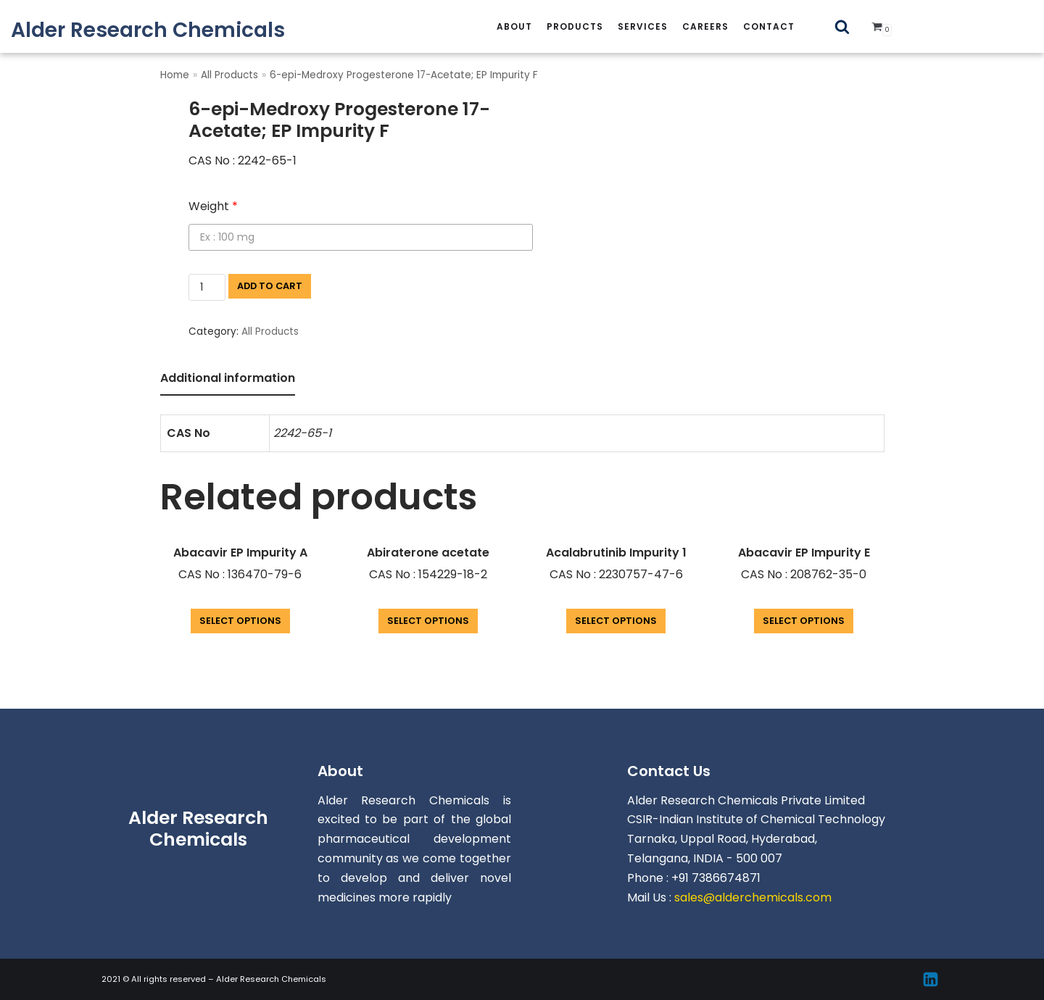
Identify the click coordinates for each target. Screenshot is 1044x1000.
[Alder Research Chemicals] (148, 30)
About (514, 26)
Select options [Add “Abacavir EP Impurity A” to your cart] (240, 620)
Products (575, 26)
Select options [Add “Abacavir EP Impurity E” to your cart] (804, 620)
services (643, 26)
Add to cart (269, 286)
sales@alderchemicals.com (753, 897)
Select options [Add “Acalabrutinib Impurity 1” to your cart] (616, 620)
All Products (229, 75)
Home (174, 75)
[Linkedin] (930, 979)
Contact (769, 26)
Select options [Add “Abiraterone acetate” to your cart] (428, 620)
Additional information (227, 378)
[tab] (227, 379)
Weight (213, 206)
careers (705, 26)
